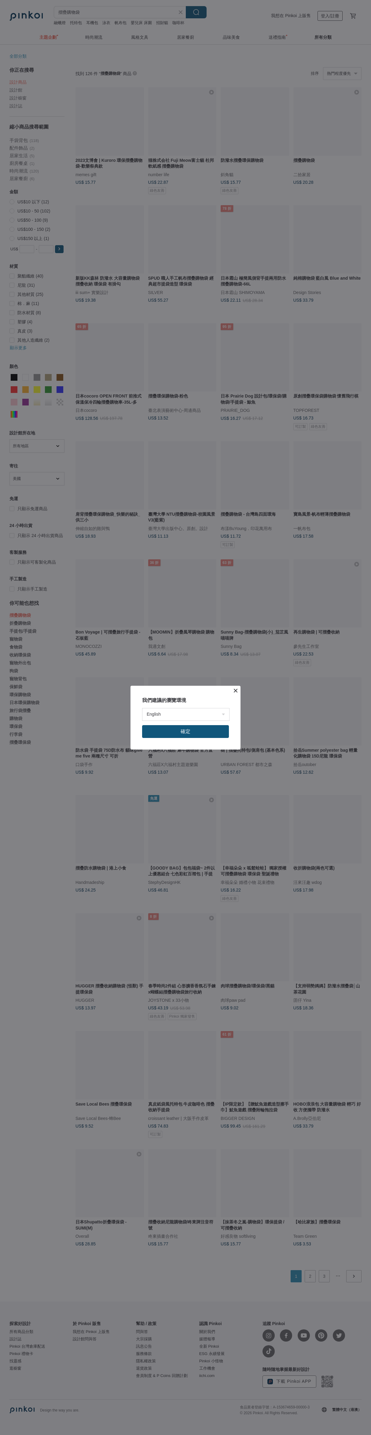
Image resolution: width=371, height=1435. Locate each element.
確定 (185, 731)
